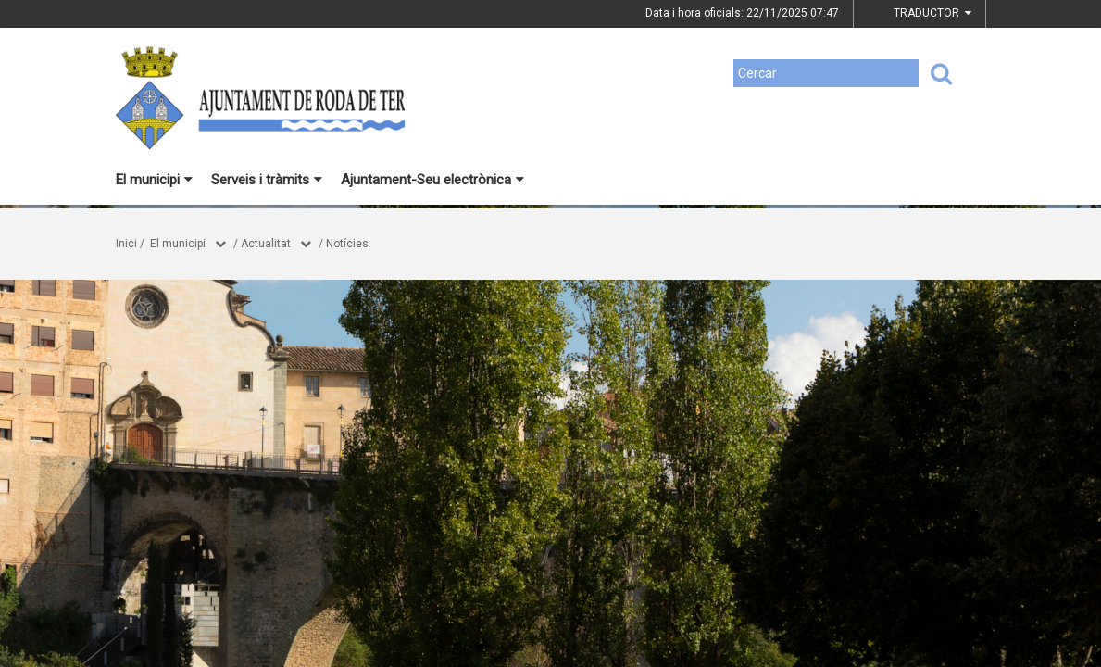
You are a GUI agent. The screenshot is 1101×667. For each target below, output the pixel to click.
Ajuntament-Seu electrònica (432, 179)
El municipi (154, 179)
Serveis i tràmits (266, 179)
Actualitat (266, 243)
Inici (126, 243)
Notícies (347, 243)
